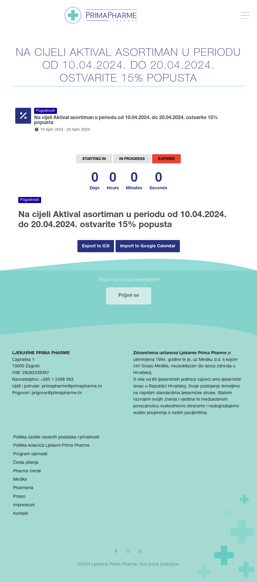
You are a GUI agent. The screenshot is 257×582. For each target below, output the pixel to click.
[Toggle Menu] (245, 15)
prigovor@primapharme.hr (57, 393)
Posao (19, 497)
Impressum (24, 505)
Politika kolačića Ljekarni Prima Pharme (51, 446)
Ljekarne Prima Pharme (114, 564)
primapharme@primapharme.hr (72, 386)
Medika (20, 480)
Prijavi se (128, 295)
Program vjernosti (30, 454)
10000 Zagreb (26, 366)
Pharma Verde (27, 471)
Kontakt (20, 514)
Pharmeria (23, 488)
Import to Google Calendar (147, 246)
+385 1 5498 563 (57, 380)
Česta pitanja (25, 463)
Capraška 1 (23, 360)
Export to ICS (95, 246)
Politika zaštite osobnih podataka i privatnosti (56, 437)
